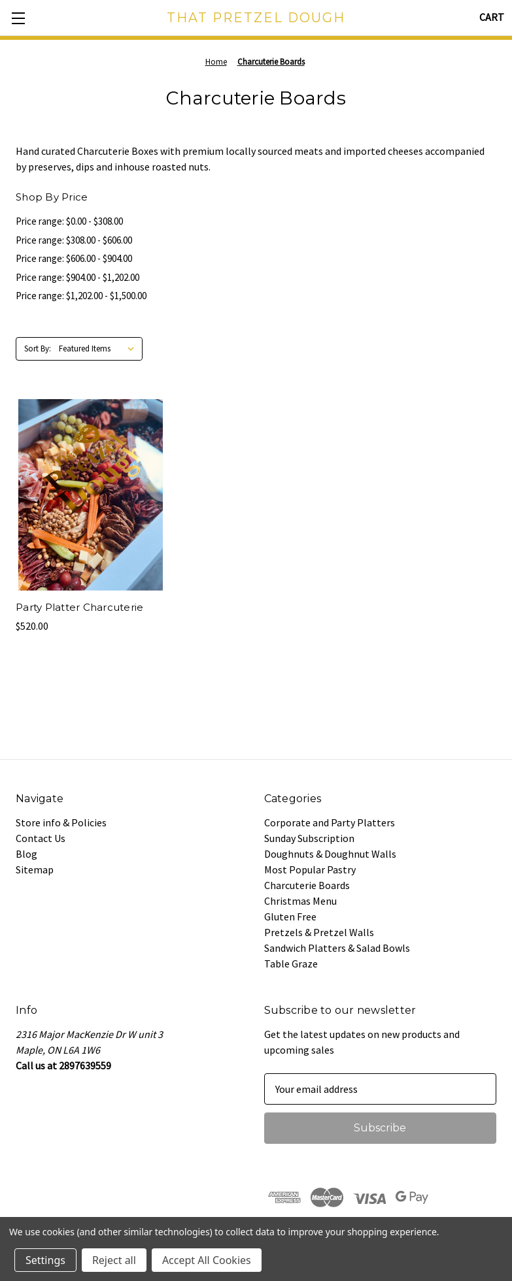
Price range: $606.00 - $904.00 (74, 258)
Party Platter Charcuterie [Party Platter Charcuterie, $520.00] (79, 607)
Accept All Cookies (206, 1260)
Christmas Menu (300, 900)
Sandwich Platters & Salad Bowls (337, 947)
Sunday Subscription (309, 838)
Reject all (114, 1260)
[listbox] (99, 349)
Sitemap (35, 869)
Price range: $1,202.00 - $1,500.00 (81, 295)
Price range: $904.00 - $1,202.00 (77, 277)
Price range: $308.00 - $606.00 (74, 240)
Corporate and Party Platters (329, 822)
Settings (45, 1260)
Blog (26, 853)
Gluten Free (290, 916)
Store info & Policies (61, 822)
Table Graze (291, 963)
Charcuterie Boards (307, 885)
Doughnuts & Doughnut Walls (330, 853)
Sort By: (37, 348)
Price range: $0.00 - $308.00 (69, 221)
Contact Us (40, 838)
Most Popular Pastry (310, 869)
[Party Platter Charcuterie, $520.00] (90, 495)
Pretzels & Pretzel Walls (319, 932)
